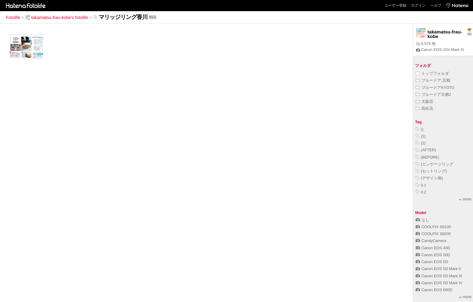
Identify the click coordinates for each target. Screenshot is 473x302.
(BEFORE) (427, 157)
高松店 (424, 108)
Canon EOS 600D (434, 290)
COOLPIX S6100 (433, 227)
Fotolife (13, 17)
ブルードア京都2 (433, 94)
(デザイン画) (429, 178)
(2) (421, 143)
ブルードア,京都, (433, 80)
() (420, 129)
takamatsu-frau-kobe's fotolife (56, 17)
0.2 (421, 192)
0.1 (421, 185)
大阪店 (424, 101)
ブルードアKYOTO (435, 87)
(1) (421, 136)
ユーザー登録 (395, 5)
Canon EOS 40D (433, 248)
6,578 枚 (426, 43)
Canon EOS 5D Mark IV (439, 283)
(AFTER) (426, 150)
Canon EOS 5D (432, 262)
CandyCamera (431, 240)
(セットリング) (431, 171)
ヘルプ (435, 5)
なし (422, 220)
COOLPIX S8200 (433, 233)
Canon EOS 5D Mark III (439, 276)
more (465, 199)
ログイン (418, 5)
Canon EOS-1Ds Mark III (440, 49)
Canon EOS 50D (433, 255)
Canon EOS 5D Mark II (438, 268)
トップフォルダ (432, 73)
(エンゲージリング (434, 164)
